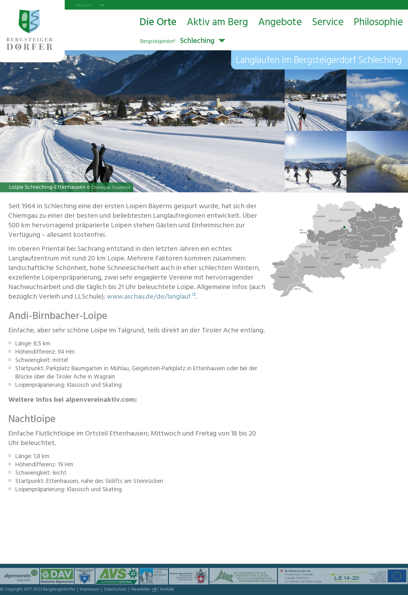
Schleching (177, 42)
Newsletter (141, 590)
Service (328, 23)
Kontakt (167, 590)
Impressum (90, 590)
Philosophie (378, 23)
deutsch (83, 5)
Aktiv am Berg (217, 23)
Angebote (280, 23)
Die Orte (158, 23)
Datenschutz (115, 590)
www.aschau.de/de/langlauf (149, 297)
